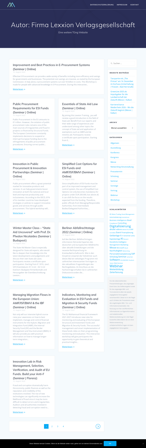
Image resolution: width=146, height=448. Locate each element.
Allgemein (115, 143)
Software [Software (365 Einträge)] (115, 259)
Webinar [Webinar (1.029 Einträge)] (116, 266)
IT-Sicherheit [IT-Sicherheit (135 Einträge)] (126, 236)
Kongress (115, 157)
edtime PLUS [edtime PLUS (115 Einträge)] (126, 229)
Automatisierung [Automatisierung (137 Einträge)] (115, 217)
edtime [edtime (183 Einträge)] (119, 229)
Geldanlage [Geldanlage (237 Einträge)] (115, 235)
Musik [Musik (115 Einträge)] (126, 248)
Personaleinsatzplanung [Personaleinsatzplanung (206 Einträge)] (120, 254)
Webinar (114, 195)
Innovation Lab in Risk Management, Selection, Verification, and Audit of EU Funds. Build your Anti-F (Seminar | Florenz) (80, 363)
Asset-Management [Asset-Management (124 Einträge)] (128, 214)
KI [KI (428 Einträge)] (122, 238)
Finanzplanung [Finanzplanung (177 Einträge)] (127, 232)
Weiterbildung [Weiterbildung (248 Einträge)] (116, 269)
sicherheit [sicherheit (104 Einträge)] (130, 257)
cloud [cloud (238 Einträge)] (129, 220)
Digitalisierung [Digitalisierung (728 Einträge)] (120, 226)
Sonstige (114, 185)
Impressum (122, 5)
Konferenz (115, 152)
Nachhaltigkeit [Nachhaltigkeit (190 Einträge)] (116, 250)
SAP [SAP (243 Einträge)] (133, 253)
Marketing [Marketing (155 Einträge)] (124, 245)
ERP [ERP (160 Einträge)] (131, 229)
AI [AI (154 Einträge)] (110, 214)
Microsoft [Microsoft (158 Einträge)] (120, 248)
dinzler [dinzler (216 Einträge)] (113, 229)
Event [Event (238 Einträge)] (118, 232)
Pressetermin (116, 171)
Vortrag (114, 190)
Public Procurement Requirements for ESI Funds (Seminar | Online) (31, 108)
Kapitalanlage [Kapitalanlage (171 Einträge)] (115, 239)
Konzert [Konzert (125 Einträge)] (125, 239)
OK (110, 444)
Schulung (115, 176)
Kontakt (134, 5)
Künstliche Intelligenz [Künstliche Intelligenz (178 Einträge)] (118, 242)
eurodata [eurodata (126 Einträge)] (113, 233)
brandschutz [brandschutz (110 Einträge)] (125, 217)
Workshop (115, 200)
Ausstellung (116, 148)
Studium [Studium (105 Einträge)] (131, 260)
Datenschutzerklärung (102, 5)
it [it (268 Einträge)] (120, 235)
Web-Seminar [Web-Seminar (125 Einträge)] (118, 263)
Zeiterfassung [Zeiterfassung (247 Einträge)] (116, 272)
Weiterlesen (18, 89)
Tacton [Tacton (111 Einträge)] (112, 263)
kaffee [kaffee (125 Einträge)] (133, 236)
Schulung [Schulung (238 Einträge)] (114, 256)
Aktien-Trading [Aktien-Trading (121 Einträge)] (116, 214)
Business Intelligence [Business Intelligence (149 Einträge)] (118, 220)
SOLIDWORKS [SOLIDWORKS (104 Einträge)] (124, 260)
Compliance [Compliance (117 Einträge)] (113, 223)
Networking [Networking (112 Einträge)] (126, 251)
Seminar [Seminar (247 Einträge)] (122, 256)
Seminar (114, 181)
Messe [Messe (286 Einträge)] (113, 247)
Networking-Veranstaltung (122, 167)
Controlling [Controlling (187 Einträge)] (122, 223)
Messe (113, 162)
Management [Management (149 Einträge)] (115, 245)
